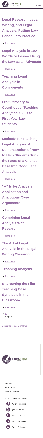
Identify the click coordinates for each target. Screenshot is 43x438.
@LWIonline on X (16, 410)
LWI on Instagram (16, 421)
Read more (10, 43)
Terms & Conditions (12, 391)
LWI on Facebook (16, 404)
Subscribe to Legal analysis (14, 326)
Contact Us (9, 383)
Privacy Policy (10, 387)
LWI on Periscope (16, 427)
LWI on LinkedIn (15, 416)
